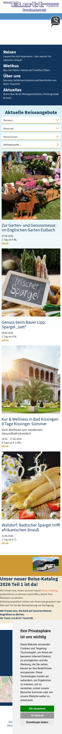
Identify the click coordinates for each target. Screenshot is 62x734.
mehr (5, 243)
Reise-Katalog (49, 590)
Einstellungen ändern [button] (37, 722)
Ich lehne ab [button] (37, 715)
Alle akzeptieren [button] (37, 708)
